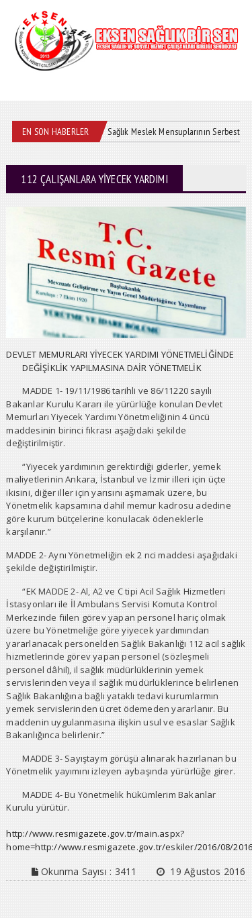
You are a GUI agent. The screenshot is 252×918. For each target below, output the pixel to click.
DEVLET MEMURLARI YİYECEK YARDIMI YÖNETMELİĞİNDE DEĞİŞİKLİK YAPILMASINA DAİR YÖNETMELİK (120, 361)
